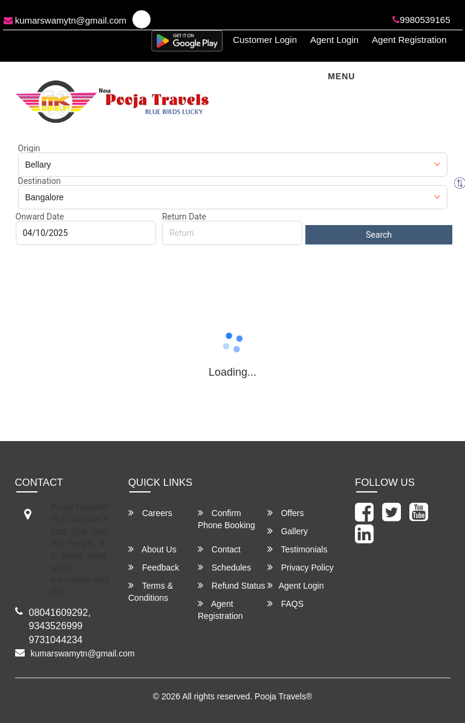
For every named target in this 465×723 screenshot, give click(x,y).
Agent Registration (409, 39)
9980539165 (421, 20)
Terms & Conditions (150, 591)
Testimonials (297, 549)
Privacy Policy (300, 567)
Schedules (224, 567)
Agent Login (334, 39)
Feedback (153, 567)
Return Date (184, 216)
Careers (150, 513)
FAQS (285, 603)
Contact (219, 549)
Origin (29, 148)
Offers (285, 513)
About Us (152, 549)
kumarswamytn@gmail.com (65, 20)
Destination (39, 181)
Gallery (287, 531)
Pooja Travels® (283, 696)
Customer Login (265, 39)
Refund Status (231, 585)
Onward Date (40, 216)
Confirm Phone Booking (226, 519)
